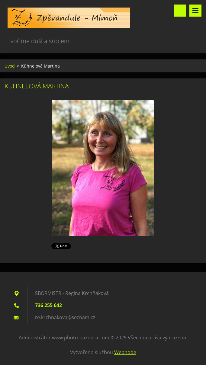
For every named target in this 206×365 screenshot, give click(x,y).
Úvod (10, 66)
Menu (195, 11)
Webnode (125, 352)
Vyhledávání (180, 11)
